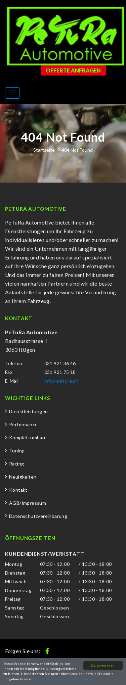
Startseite (44, 150)
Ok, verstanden (103, 666)
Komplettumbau (27, 437)
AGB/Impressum (27, 503)
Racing (16, 464)
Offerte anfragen (73, 70)
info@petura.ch (61, 381)
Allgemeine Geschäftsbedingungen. (65, 679)
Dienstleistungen (28, 411)
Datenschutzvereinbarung (38, 516)
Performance (23, 424)
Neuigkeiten (22, 477)
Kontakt (18, 490)
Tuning (17, 450)
